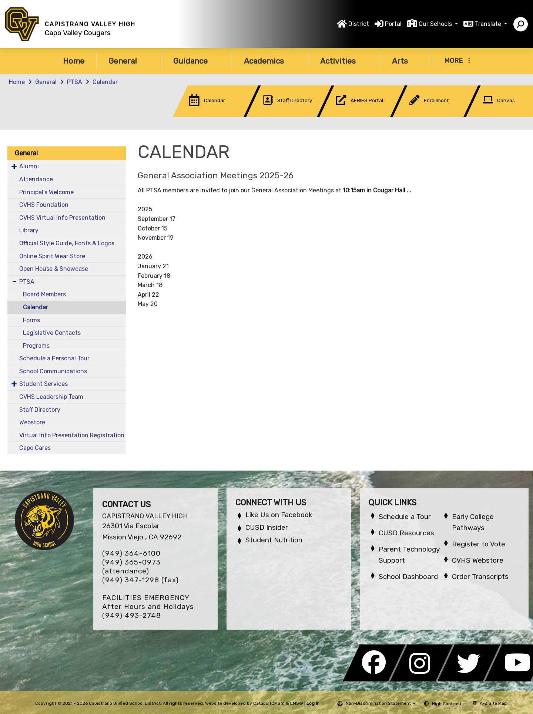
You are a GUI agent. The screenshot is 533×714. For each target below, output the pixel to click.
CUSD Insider (266, 527)
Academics (270, 60)
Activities (344, 60)
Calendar (105, 81)
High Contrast (447, 703)
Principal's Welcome (46, 192)
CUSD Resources (406, 533)
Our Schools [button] (436, 23)
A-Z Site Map (490, 703)
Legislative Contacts (52, 332)
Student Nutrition (273, 540)
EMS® (296, 703)
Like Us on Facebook (278, 515)
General (128, 60)
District (358, 23)
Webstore (32, 422)
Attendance (36, 179)
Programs (36, 345)
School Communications (53, 371)
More (457, 61)
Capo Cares (35, 447)
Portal (393, 23)
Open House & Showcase (53, 268)
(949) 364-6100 (131, 553)
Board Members (44, 294)
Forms (31, 320)
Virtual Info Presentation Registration (71, 435)
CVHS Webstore (477, 560)
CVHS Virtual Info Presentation (62, 217)
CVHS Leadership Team (51, 396)
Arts (406, 60)
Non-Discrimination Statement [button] (379, 703)
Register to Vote (478, 544)
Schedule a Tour (405, 516)
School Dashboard (408, 576)
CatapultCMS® (269, 703)
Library (28, 230)
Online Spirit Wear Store (52, 256)
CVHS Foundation (43, 204)
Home (73, 60)
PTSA (74, 81)
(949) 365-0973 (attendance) (131, 566)
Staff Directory (39, 409)
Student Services (43, 383)
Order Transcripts (480, 576)
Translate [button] (489, 23)
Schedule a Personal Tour (54, 358)
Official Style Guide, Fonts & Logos (66, 243)
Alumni (29, 166)
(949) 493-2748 (131, 615)
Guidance (196, 60)
